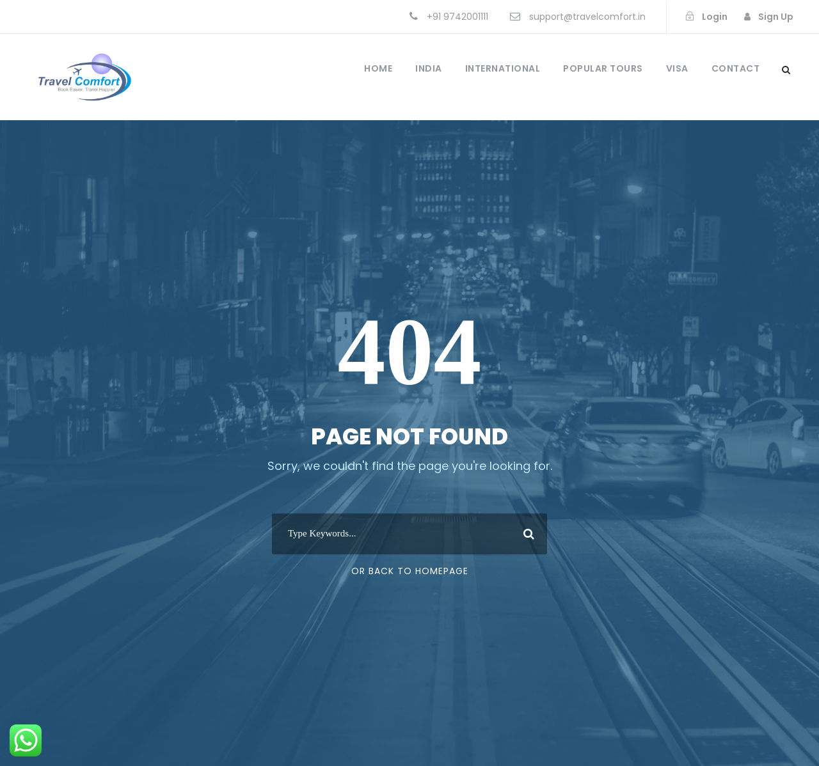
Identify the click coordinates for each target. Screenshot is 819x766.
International (503, 68)
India (428, 68)
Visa (677, 68)
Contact (736, 68)
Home (378, 68)
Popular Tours (603, 68)
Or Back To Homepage (409, 571)
